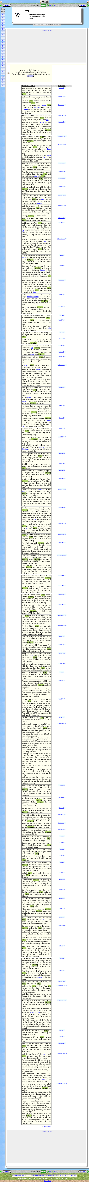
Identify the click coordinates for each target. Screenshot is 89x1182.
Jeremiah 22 (61, 534)
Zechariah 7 (61, 723)
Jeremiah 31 (62, 542)
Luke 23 (61, 889)
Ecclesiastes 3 (61, 365)
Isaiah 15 (61, 387)
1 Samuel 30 (61, 171)
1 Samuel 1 (61, 144)
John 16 (61, 917)
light (49, 328)
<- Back (6, 5)
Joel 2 (60, 680)
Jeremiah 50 (62, 604)
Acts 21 (61, 970)
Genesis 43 (61, 96)
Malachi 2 (61, 785)
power (36, 176)
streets (30, 397)
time (25, 365)
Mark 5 (61, 836)
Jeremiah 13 (61, 523)
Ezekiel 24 (61, 644)
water (49, 420)
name (39, 977)
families (37, 107)
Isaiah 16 (61, 418)
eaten (49, 155)
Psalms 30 (61, 345)
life (32, 348)
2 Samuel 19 (61, 218)
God (44, 241)
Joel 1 (61, 672)
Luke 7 (61, 855)
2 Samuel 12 (61, 195)
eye (27, 528)
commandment (33, 297)
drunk (45, 157)
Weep (56, 5)
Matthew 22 (61, 814)
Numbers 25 (61, 122)
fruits (23, 426)
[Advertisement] (73, 15)
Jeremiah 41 (62, 575)
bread (39, 203)
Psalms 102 (61, 352)
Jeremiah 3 (61, 478)
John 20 (60, 925)
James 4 (61, 1030)
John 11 (61, 898)
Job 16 (60, 306)
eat (47, 120)
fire (23, 231)
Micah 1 (61, 717)
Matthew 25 (61, 829)
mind (32, 1012)
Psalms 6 (61, 338)
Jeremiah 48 (62, 585)
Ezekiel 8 (61, 636)
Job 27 (61, 315)
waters (41, 489)
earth (45, 1054)
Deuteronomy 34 (61, 136)
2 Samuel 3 (61, 186)
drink (32, 354)
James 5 (61, 1036)
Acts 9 (61, 958)
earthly (37, 1012)
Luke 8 (61, 872)
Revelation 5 (61, 1043)
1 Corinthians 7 (60, 985)
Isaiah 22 (61, 428)
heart (49, 149)
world (45, 919)
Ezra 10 (61, 265)
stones (38, 369)
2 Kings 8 (61, 222)
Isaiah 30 (61, 453)
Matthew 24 (61, 823)
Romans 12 (61, 981)
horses (44, 1080)
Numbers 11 (61, 105)
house (42, 270)
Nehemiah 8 (61, 280)
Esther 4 (62, 294)
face (26, 307)
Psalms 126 (61, 356)
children (42, 122)
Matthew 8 (61, 808)
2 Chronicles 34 (61, 238)
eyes (23, 491)
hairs (47, 866)
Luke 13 (61, 879)
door (26, 109)
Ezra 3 (61, 255)
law (34, 292)
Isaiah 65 (61, 470)
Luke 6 (61, 842)
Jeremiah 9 (61, 489)
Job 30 (60, 319)
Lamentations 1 (61, 615)
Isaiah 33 (61, 463)
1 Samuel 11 (61, 163)
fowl (34, 520)
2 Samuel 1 (61, 178)
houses (24, 401)
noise (24, 258)
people (43, 105)
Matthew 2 (61, 797)
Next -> (82, 5)
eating (41, 447)
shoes (31, 655)
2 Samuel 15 (61, 205)
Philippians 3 (60, 1000)
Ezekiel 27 (61, 663)
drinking (25, 449)
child (43, 199)
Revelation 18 (60, 1053)
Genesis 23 (61, 88)
